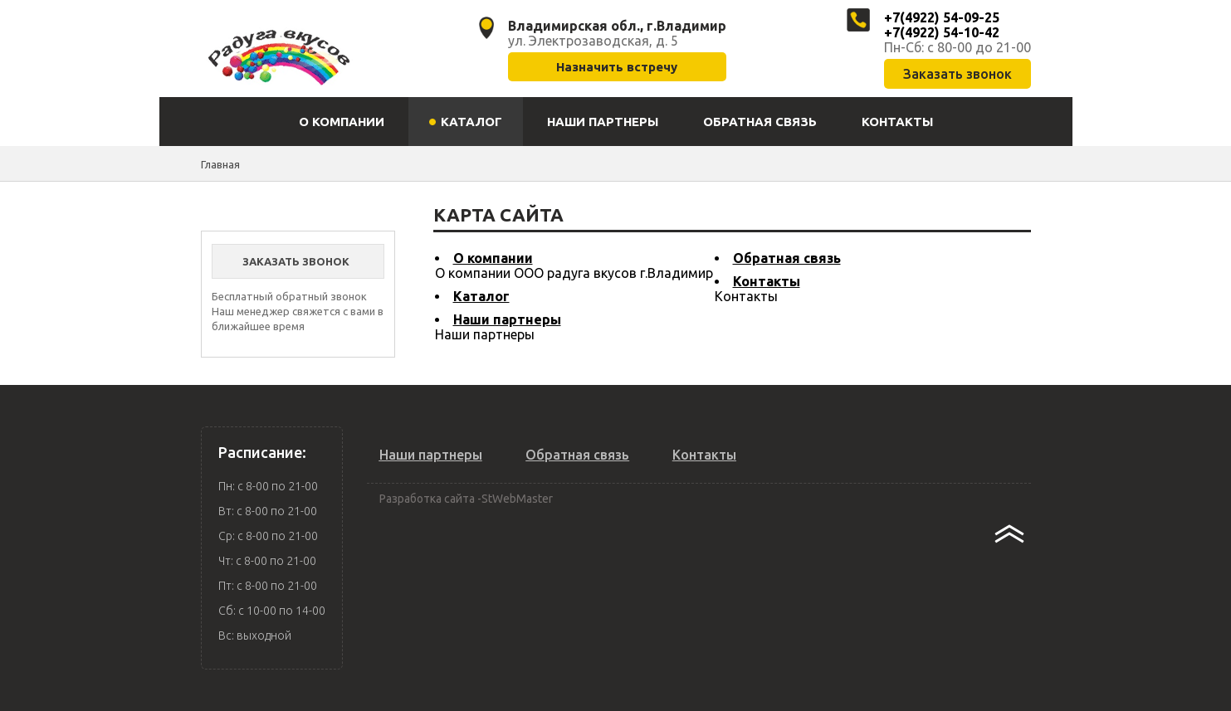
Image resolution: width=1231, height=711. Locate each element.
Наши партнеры (507, 319)
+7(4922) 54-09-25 (941, 17)
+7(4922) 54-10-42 (941, 32)
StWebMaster (517, 498)
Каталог (481, 296)
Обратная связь (787, 258)
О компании (493, 258)
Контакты (766, 281)
